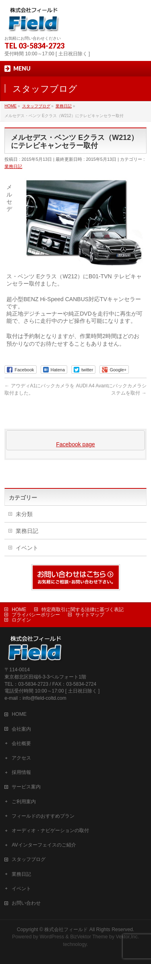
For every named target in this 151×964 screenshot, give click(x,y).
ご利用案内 (24, 801)
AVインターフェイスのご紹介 (44, 845)
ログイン (21, 620)
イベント (27, 548)
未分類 (24, 514)
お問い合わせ (26, 903)
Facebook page (75, 444)
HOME (19, 609)
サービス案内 (26, 787)
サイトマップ (89, 615)
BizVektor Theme (89, 937)
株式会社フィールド (66, 929)
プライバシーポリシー (36, 615)
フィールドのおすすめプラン (43, 816)
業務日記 (13, 166)
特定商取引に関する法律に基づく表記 (82, 609)
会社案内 (21, 729)
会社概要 (21, 743)
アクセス (21, 758)
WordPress (51, 937)
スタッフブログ (29, 859)
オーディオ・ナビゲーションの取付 (50, 830)
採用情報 (21, 772)
